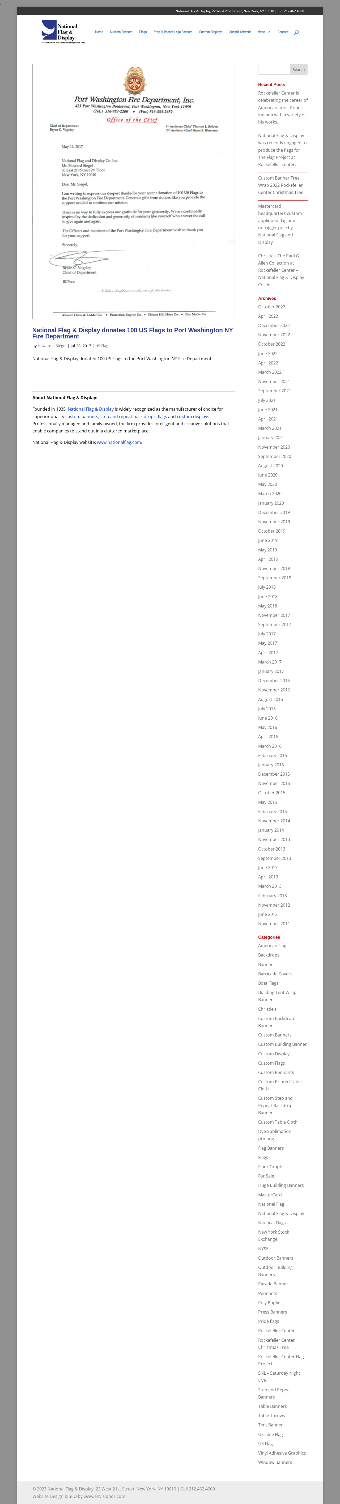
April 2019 (268, 559)
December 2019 (274, 512)
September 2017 (274, 624)
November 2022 (274, 335)
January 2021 (271, 437)
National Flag (271, 1204)
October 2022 (271, 344)
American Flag (272, 946)
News (261, 32)
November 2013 (274, 839)
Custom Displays (210, 32)
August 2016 (270, 699)
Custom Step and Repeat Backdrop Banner (275, 1105)
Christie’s (267, 1009)
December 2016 (274, 680)
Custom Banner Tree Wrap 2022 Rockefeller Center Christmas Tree (280, 185)
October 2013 (271, 849)
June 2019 (268, 540)
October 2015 (271, 793)
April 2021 (268, 419)
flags (162, 416)
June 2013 (268, 867)
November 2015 (274, 783)
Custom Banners (121, 32)
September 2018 (274, 578)
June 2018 (268, 597)
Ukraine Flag (270, 1434)
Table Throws (271, 1415)
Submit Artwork (240, 32)
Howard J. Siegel (52, 345)
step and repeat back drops (128, 416)
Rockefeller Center (276, 1330)
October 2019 (271, 531)
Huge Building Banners (281, 1185)
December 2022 (274, 325)
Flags (143, 32)
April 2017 (268, 653)
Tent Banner (270, 1425)
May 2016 (267, 727)
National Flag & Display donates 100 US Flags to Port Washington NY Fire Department (132, 333)
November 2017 (274, 615)
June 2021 (268, 410)
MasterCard (270, 1195)
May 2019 (267, 550)
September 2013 (274, 858)
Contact (283, 32)
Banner (265, 964)
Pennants (267, 1293)
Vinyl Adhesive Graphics (282, 1453)
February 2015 (272, 811)
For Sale (266, 1176)
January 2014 (271, 830)
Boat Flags (268, 983)
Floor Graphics (273, 1167)
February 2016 (272, 755)
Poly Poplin (269, 1303)
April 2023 (268, 316)
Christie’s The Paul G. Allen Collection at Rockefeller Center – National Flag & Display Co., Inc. (281, 270)
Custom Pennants (276, 1072)
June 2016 (268, 718)
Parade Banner (273, 1284)
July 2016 (267, 709)
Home (99, 32)
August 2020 (270, 466)
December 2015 (274, 774)
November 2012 (274, 905)
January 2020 (271, 503)
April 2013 (268, 877)
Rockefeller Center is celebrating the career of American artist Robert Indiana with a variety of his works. (283, 107)
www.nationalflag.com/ (120, 442)
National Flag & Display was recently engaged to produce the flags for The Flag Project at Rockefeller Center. (282, 150)
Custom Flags (271, 1063)
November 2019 (274, 522)
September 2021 (274, 391)
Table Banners (272, 1406)
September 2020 (274, 456)
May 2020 (267, 484)
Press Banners (272, 1312)
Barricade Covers (275, 974)
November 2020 (274, 447)
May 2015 (267, 802)
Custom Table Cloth (278, 1122)
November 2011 (274, 924)
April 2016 (268, 737)
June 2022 (268, 353)
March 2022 (270, 372)
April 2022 (268, 363)
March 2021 (270, 428)
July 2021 (267, 400)
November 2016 (274, 690)
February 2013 (272, 896)
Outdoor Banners (275, 1258)
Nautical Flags (272, 1223)
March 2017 (270, 662)
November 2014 (274, 821)
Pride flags (268, 1321)
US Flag (101, 345)
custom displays (193, 416)
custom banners (81, 416)
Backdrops (268, 955)
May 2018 (267, 606)
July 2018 (267, 587)
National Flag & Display (91, 409)
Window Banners (275, 1462)
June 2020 (268, 475)
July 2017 (267, 634)
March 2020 (270, 493)
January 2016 (271, 765)
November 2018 (274, 568)
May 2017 (267, 643)
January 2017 (271, 671)
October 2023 (271, 307)
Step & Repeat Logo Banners (173, 32)
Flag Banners (271, 1148)
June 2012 (268, 914)
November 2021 (274, 381)
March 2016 (270, 746)
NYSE (263, 1249)
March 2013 (270, 886)
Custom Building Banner (282, 1044)
